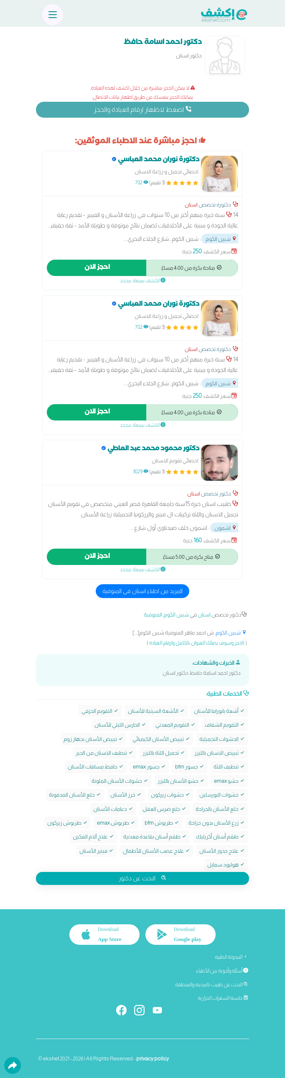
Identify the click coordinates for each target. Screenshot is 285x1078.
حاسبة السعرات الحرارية (223, 998)
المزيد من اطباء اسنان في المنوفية (142, 591)
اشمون (225, 528)
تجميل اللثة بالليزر (163, 753)
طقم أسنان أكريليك (220, 836)
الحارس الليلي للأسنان (120, 725)
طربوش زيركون (67, 823)
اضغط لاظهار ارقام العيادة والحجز (143, 109)
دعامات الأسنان (113, 809)
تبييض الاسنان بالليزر (219, 753)
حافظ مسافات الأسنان (96, 766)
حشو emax (229, 781)
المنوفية (153, 614)
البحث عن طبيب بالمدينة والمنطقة (211, 985)
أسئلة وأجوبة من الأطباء (222, 971)
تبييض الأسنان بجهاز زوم (93, 739)
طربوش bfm (162, 823)
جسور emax (149, 766)
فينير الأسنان (96, 851)
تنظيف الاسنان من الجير (104, 753)
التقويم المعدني (175, 725)
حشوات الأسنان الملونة (120, 781)
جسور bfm (189, 766)
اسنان (191, 204)
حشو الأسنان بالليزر (181, 781)
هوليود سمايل (226, 864)
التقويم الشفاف (225, 725)
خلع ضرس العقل (164, 809)
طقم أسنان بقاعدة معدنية (155, 836)
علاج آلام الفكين (93, 836)
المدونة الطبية (231, 957)
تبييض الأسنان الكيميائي (161, 739)
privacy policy (152, 1058)
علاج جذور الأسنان (222, 851)
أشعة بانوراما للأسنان (219, 711)
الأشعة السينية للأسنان (156, 711)
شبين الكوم (221, 239)
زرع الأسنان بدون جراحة (216, 823)
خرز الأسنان (126, 795)
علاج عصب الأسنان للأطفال (156, 851)
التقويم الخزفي (100, 711)
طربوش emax (116, 823)
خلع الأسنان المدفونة (75, 795)
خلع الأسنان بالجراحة (220, 809)
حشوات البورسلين (222, 795)
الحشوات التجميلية (222, 739)
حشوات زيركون (170, 795)
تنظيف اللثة (229, 766)
